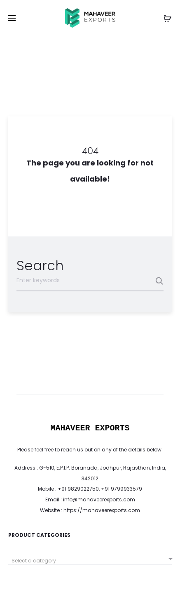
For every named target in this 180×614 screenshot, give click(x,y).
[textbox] (90, 561)
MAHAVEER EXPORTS (89, 428)
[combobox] (90, 557)
